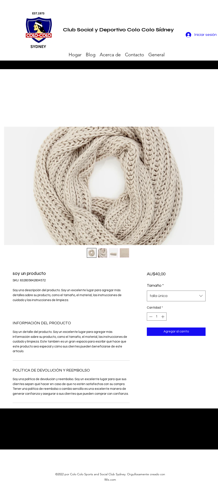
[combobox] (176, 296)
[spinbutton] (156, 317)
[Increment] (163, 317)
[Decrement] (150, 317)
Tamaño (155, 285)
